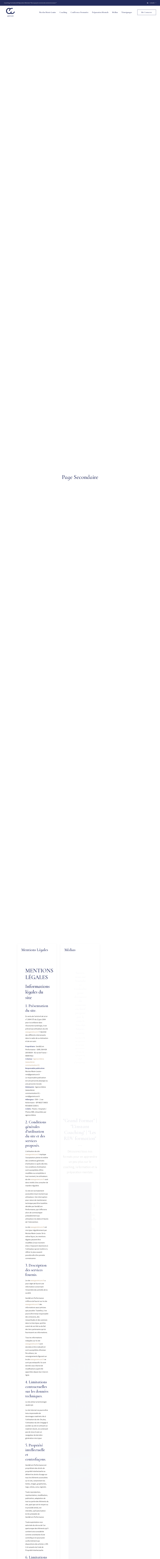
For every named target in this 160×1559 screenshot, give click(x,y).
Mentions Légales (34, 949)
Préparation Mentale (100, 12)
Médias (115, 12)
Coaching (63, 12)
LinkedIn (152, 3)
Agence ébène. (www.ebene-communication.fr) (34, 1062)
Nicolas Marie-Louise (47, 12)
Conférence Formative (79, 12)
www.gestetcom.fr (32, 1032)
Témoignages (126, 12)
